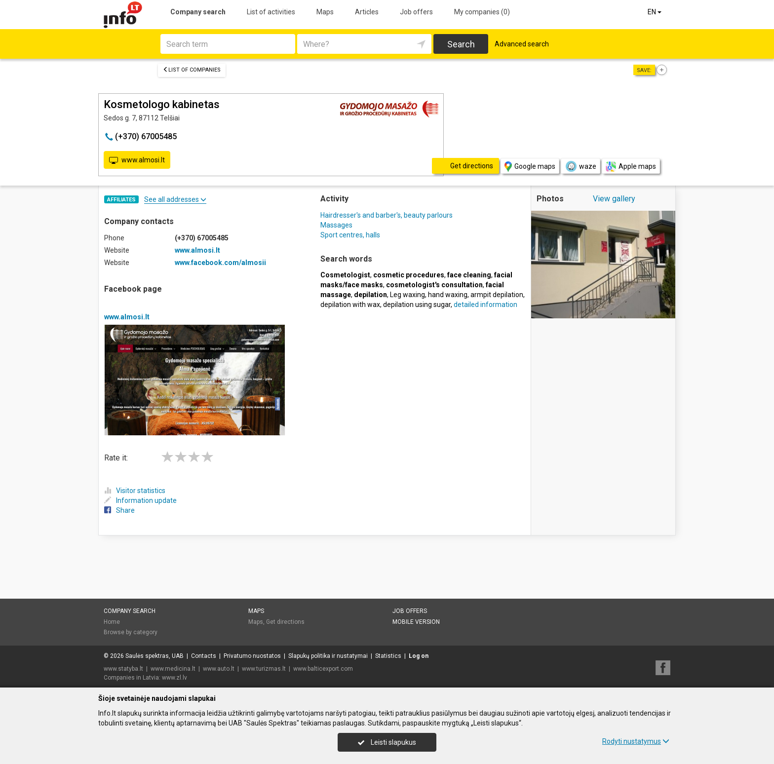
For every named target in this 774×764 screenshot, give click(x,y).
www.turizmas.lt (264, 668)
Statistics (388, 655)
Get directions (285, 621)
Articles (367, 12)
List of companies (192, 70)
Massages (336, 225)
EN (655, 12)
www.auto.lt (218, 668)
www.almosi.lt (137, 160)
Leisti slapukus (387, 742)
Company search (198, 12)
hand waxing (447, 295)
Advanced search (522, 44)
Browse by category (130, 632)
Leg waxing (407, 295)
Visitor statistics (134, 491)
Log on (418, 655)
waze (580, 166)
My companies (482, 12)
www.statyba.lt (123, 668)
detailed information (485, 304)
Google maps (529, 166)
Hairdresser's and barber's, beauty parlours (386, 215)
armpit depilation (496, 295)
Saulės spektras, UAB (154, 655)
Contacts (203, 655)
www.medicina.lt (173, 668)
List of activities (271, 12)
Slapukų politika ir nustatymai (328, 655)
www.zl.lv (174, 677)
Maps (325, 12)
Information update (140, 500)
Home (112, 621)
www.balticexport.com (323, 668)
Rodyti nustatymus (635, 741)
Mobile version (416, 621)
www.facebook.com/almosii (220, 263)
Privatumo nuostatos (252, 655)
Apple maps (631, 166)
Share (119, 510)
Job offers (416, 12)
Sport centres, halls (350, 235)
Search (461, 44)
